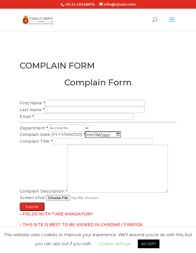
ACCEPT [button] (148, 243)
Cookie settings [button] (114, 243)
